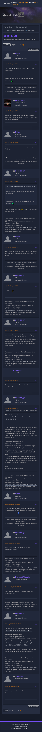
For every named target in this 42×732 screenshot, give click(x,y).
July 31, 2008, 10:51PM (11, 408)
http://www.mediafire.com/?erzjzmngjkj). (18, 630)
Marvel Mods (10, 15)
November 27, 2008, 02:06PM (13, 587)
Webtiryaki (24, 726)
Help (13, 724)
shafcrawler (20, 100)
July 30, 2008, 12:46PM (11, 286)
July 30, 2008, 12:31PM (11, 247)
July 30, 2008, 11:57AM (11, 181)
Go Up (6, 710)
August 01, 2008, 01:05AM (12, 504)
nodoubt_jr (20, 171)
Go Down (7, 44)
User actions (33, 49)
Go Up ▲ (27, 724)
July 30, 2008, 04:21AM (11, 111)
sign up (15, 4)
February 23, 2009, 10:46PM (13, 624)
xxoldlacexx (20, 676)
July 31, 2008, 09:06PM (11, 380)
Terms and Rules (19, 724)
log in (36, 2)
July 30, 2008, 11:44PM (11, 330)
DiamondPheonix (22, 577)
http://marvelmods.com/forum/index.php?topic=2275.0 (21, 227)
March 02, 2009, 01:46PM (12, 686)
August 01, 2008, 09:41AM (12, 543)
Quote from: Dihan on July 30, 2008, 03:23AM (21, 186)
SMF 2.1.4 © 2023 (16, 728)
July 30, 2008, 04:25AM (11, 142)
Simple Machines (26, 728)
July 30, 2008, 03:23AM (11, 64)
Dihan (17, 53)
